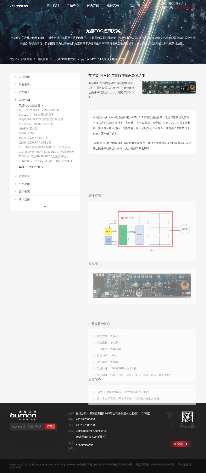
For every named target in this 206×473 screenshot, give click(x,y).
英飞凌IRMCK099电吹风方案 (36, 123)
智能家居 (22, 176)
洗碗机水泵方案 (28, 128)
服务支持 (113, 5)
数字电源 (22, 191)
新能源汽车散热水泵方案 (33, 137)
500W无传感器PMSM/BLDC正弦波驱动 (42, 156)
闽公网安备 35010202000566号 (155, 464)
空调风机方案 (27, 133)
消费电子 (22, 84)
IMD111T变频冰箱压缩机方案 (36, 114)
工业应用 (22, 76)
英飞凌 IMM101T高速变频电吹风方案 (41, 119)
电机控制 (42, 59)
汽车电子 (22, 92)
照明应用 (22, 183)
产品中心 (73, 5)
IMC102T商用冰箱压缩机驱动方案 (39, 110)
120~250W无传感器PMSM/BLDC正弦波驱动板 (47, 151)
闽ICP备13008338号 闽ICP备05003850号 (107, 464)
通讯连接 (22, 199)
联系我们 (180, 443)
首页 (13, 59)
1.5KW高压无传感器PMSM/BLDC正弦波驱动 (45, 161)
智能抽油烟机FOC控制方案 (35, 142)
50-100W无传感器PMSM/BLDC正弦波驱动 (44, 147)
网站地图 (183, 464)
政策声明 (15, 467)
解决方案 (93, 5)
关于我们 (53, 5)
